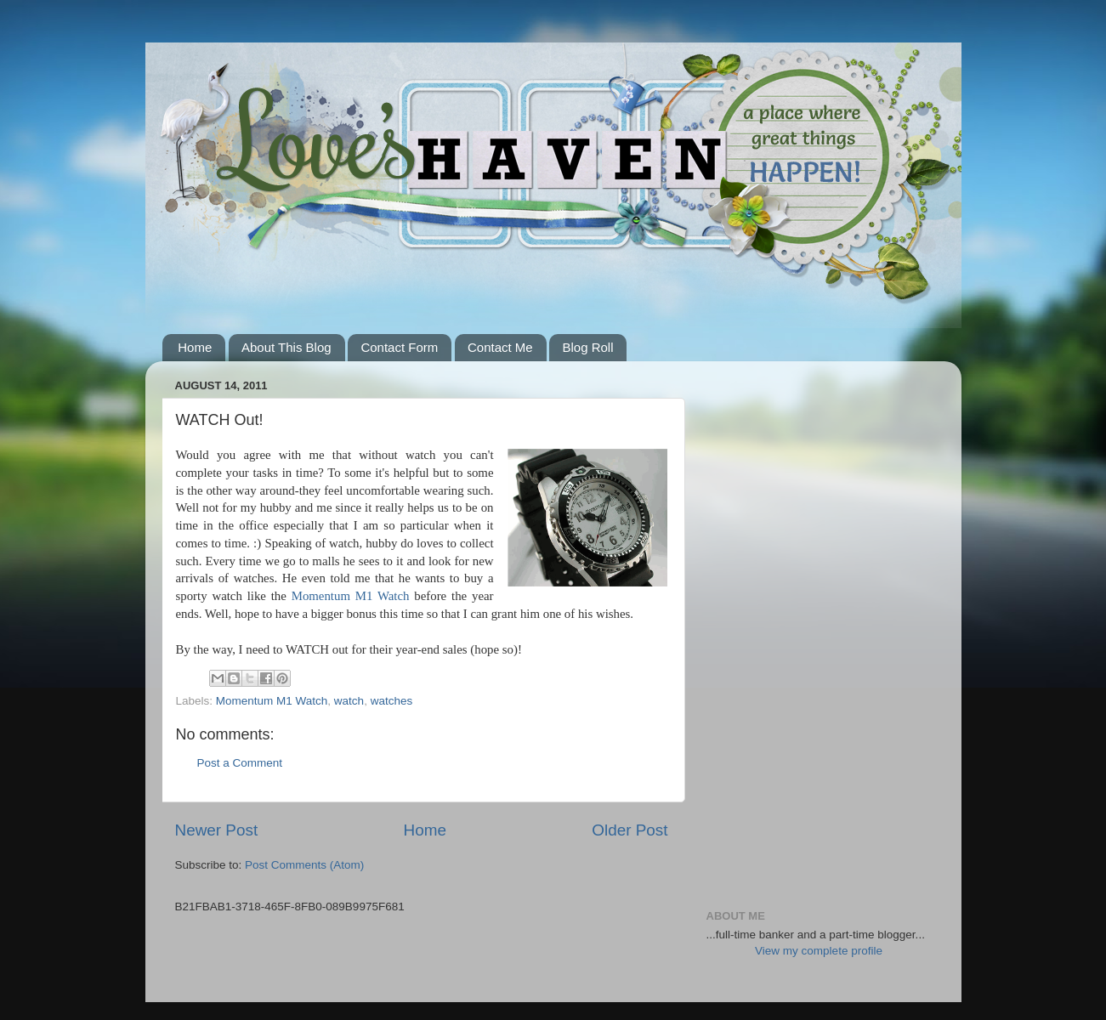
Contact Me (500, 347)
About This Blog (286, 347)
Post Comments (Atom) (304, 864)
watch (349, 700)
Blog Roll (587, 347)
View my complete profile (818, 950)
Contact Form (399, 347)
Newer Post (216, 830)
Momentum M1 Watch (351, 596)
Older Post (629, 830)
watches (392, 700)
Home (195, 347)
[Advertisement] (819, 629)
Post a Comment (240, 762)
